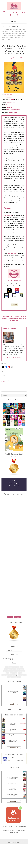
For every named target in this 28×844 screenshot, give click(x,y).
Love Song (12, 788)
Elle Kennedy (13, 789)
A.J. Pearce (9, 97)
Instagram (19, 357)
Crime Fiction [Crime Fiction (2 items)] (20, 669)
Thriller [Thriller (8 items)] (9, 677)
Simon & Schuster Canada (13, 109)
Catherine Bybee (13, 692)
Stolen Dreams (12, 718)
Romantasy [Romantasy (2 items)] (14, 675)
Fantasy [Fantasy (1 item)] (14, 671)
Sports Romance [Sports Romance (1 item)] (22, 675)
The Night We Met (13, 734)
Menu (15, 22)
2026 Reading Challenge (14, 754)
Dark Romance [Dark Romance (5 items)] (7, 671)
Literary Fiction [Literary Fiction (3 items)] (13, 673)
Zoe (8, 757)
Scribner (11, 99)
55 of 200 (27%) (20, 760)
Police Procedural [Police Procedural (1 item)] (6, 675)
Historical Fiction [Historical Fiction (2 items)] (21, 671)
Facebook (13, 357)
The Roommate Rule (12, 686)
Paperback (9, 107)
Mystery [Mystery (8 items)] (20, 673)
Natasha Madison (13, 784)
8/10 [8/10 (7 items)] (15, 667)
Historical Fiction (10, 102)
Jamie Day (13, 795)
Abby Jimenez (13, 735)
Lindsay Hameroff (13, 741)
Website (8, 357)
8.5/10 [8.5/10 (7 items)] (10, 667)
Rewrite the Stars (13, 740)
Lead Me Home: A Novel (12, 691)
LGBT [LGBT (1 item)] (7, 673)
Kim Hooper (13, 724)
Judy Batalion (13, 778)
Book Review (14, 380)
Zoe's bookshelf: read (14, 715)
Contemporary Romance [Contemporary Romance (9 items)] (10, 669)
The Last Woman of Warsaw (12, 777)
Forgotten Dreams (12, 783)
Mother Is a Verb (13, 723)
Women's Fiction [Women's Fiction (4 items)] (16, 677)
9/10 (9, 380)
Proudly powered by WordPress (11, 841)
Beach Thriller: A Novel (12, 794)
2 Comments (23, 58)
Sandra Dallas (13, 730)
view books (23, 761)
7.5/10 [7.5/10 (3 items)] (6, 667)
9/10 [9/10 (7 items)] (18, 667)
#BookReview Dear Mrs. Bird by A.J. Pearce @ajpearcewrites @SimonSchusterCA (14, 50)
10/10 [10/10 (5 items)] (21, 667)
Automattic (16, 842)
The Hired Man (12, 729)
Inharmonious (12, 697)
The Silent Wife (12, 772)
